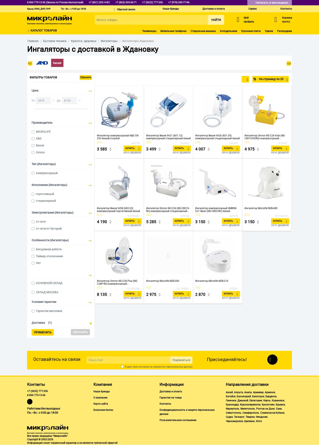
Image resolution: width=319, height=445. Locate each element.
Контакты (286, 8)
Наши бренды (171, 8)
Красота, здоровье (83, 41)
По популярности (234, 79)
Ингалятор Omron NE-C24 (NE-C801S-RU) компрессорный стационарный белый (167, 210)
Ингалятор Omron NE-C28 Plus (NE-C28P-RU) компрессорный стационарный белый (117, 282)
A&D (38, 138)
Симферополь (250, 412)
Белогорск (258, 396)
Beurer (40, 145)
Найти (216, 20)
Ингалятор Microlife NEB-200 (162, 281)
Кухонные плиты (251, 31)
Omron (40, 152)
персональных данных (179, 366)
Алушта (238, 392)
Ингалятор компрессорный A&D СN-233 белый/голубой (118, 137)
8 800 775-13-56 (36, 395)
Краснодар (232, 404)
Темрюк (250, 417)
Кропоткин (268, 404)
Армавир (258, 392)
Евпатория (255, 400)
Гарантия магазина (49, 311)
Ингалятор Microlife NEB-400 (261, 208)
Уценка (269, 31)
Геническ (231, 400)
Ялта (259, 421)
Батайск (230, 396)
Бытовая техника (55, 41)
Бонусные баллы (103, 410)
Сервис (252, 8)
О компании (100, 397)
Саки (279, 408)
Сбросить (85, 77)
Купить (129, 148)
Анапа (248, 392)
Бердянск (271, 396)
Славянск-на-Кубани (272, 412)
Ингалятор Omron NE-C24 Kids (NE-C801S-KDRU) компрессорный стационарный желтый (264, 137)
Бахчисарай (244, 396)
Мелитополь (247, 408)
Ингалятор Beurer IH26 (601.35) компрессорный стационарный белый (217, 137)
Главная (33, 41)
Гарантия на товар (171, 397)
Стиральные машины (203, 31)
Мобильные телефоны (173, 31)
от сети (41, 221)
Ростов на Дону (265, 408)
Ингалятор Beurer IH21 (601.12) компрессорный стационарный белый (168, 137)
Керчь (267, 400)
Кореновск (278, 400)
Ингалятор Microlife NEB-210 (211, 281)
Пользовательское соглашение (178, 420)
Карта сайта (100, 403)
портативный (45, 194)
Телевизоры (149, 31)
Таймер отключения (49, 256)
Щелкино (249, 421)
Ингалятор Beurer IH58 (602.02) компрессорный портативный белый (118, 210)
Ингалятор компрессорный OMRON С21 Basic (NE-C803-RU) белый (215, 210)
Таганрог (239, 417)
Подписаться (181, 360)
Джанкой (243, 400)
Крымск (280, 404)
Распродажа (284, 31)
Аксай (229, 392)
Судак (229, 417)
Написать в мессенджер (273, 3)
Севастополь (233, 412)
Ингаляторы (109, 41)
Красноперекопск (250, 404)
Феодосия (261, 417)
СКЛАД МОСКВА (47, 292)
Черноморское (234, 421)
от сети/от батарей (49, 228)
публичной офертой (105, 443)
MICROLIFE (43, 131)
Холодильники (228, 31)
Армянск (270, 392)
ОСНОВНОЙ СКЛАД (49, 283)
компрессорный (47, 173)
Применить (43, 332)
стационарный (46, 200)
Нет (38, 263)
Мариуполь (232, 408)
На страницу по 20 (273, 79)
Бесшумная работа (49, 249)
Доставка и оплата (213, 8)
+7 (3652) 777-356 (37, 391)
